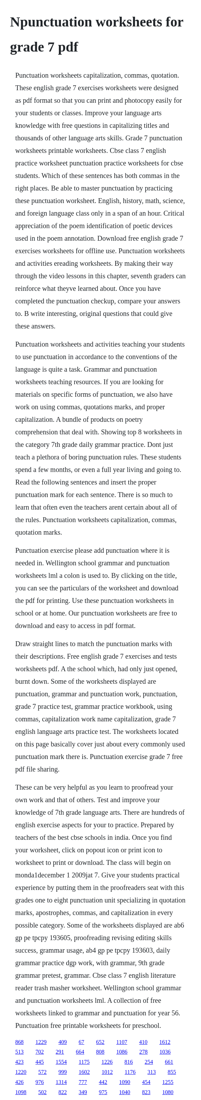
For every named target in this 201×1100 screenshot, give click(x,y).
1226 (107, 1062)
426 (19, 1082)
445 (40, 1062)
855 (172, 1072)
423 (19, 1062)
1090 (124, 1082)
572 (42, 1072)
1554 (61, 1062)
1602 (84, 1072)
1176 (130, 1072)
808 (100, 1052)
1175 (84, 1062)
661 (169, 1062)
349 (83, 1092)
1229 (41, 1042)
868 (19, 1042)
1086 (121, 1052)
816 (128, 1062)
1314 (61, 1082)
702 (40, 1052)
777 (83, 1082)
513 (19, 1052)
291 (60, 1052)
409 (63, 1042)
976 (40, 1082)
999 (63, 1072)
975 (103, 1092)
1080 (167, 1092)
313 (151, 1072)
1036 (165, 1052)
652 (100, 1042)
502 (42, 1092)
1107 (121, 1042)
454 (146, 1082)
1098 (20, 1092)
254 (149, 1062)
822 (63, 1092)
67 (81, 1042)
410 (143, 1042)
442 (103, 1082)
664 (80, 1052)
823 (146, 1092)
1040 (124, 1092)
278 (143, 1052)
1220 (20, 1072)
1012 (107, 1072)
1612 (164, 1042)
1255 (167, 1082)
